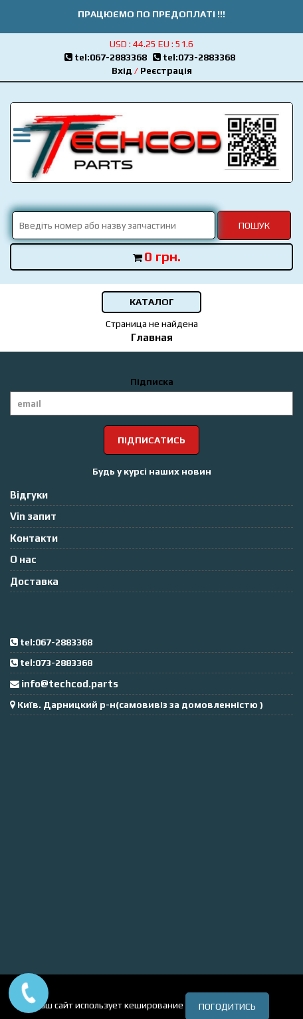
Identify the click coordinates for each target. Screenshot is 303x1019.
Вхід (122, 70)
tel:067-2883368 (108, 57)
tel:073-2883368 (196, 57)
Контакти (34, 538)
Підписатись (151, 440)
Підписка (151, 381)
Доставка (34, 581)
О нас (23, 559)
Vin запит (33, 516)
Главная (152, 337)
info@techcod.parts (69, 683)
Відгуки (29, 495)
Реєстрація (166, 70)
